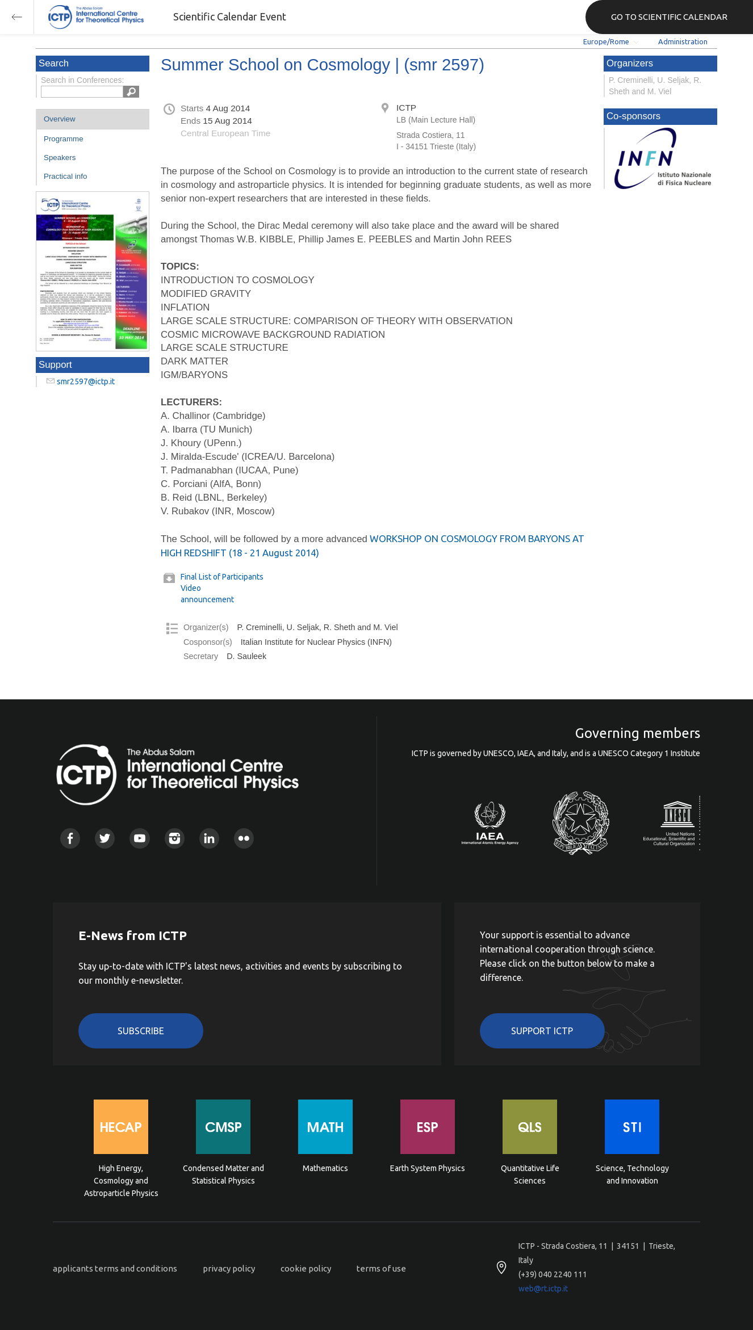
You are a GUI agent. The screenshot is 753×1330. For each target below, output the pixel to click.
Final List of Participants (222, 576)
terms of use (381, 1268)
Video (191, 588)
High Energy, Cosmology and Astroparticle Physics (121, 1180)
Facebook (70, 838)
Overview (60, 119)
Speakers (60, 157)
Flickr (244, 838)
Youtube (139, 838)
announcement (207, 599)
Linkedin (209, 838)
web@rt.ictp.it (543, 1288)
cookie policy (306, 1268)
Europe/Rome (606, 41)
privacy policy (229, 1268)
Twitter (105, 838)
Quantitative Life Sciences (530, 1174)
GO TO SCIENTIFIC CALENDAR (669, 17)
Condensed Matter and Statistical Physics (223, 1174)
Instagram (175, 838)
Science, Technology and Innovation (632, 1174)
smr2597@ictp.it (86, 381)
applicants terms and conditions (115, 1268)
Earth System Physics (427, 1168)
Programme (63, 139)
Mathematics (325, 1168)
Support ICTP (542, 1031)
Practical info (65, 176)
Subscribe (141, 1031)
